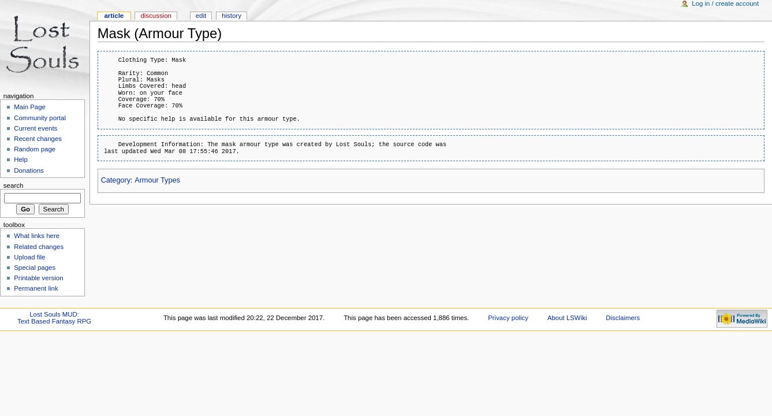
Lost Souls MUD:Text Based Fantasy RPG (54, 318)
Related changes (39, 246)
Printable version (38, 277)
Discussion (155, 15)
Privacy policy (508, 317)
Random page (34, 149)
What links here (36, 235)
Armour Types (157, 180)
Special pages (34, 267)
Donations (29, 170)
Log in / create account (725, 3)
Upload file (29, 257)
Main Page (30, 106)
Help (21, 159)
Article (114, 15)
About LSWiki (567, 317)
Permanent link (36, 288)
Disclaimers (623, 317)
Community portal (40, 117)
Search (13, 185)
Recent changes (38, 138)
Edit (201, 15)
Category (115, 180)
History (231, 15)
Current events (35, 128)
